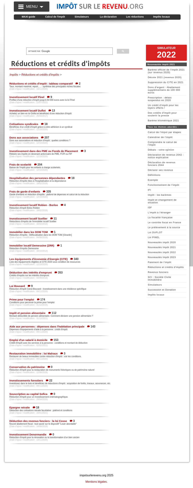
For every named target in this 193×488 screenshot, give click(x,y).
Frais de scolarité (20, 164)
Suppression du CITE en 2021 (165, 82)
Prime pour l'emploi (21, 299)
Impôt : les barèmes (159, 195)
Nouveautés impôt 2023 (162, 257)
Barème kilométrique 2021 (163, 120)
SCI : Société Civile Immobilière (159, 278)
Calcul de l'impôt (55, 16)
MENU (34, 6)
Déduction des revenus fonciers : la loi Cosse (38, 420)
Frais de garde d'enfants (24, 191)
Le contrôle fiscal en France (164, 222)
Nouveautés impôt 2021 (162, 247)
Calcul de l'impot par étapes (164, 132)
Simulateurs (82, 16)
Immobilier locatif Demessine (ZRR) (31, 245)
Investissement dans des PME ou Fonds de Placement (43, 151)
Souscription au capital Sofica (28, 393)
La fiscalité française (160, 217)
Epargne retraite (19, 407)
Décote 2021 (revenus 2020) (165, 77)
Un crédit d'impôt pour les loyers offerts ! (163, 106)
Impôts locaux (161, 16)
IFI (149, 190)
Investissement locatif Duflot (27, 110)
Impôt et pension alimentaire (27, 313)
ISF (150, 207)
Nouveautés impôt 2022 (162, 252)
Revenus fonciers (158, 272)
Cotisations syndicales (23, 124)
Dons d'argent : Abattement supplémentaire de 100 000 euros (164, 90)
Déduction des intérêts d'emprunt (30, 272)
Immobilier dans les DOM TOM (28, 232)
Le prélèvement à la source (164, 227)
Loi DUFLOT (155, 232)
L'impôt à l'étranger (159, 212)
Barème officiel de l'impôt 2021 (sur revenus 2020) (166, 71)
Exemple (153, 180)
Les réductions (135, 16)
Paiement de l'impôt (159, 262)
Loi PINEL (154, 237)
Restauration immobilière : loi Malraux (33, 353)
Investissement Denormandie (27, 434)
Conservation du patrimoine (27, 366)
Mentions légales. (97, 481)
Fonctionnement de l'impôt (163, 185)
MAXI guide (28, 16)
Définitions (154, 175)
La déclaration (108, 16)
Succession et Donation (162, 289)
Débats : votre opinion (161, 149)
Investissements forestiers (26, 380)
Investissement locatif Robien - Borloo (33, 205)
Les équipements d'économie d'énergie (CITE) (38, 259)
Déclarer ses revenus (160, 170)
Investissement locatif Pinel (26, 97)
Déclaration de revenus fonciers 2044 (161, 163)
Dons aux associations (23, 137)
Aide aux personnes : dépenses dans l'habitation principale (46, 326)
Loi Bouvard (17, 286)
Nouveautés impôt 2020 (162, 242)
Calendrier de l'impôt (160, 137)
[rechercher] (67, 51)
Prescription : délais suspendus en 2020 (160, 99)
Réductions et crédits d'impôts (166, 267)
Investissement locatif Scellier (28, 218)
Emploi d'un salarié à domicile (28, 339)
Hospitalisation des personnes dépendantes (37, 178)
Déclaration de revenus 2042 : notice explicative (166, 156)
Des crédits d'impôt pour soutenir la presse (162, 114)
